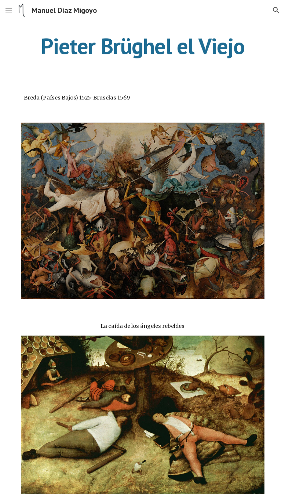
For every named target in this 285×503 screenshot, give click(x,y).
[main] (142, 46)
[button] (9, 10)
